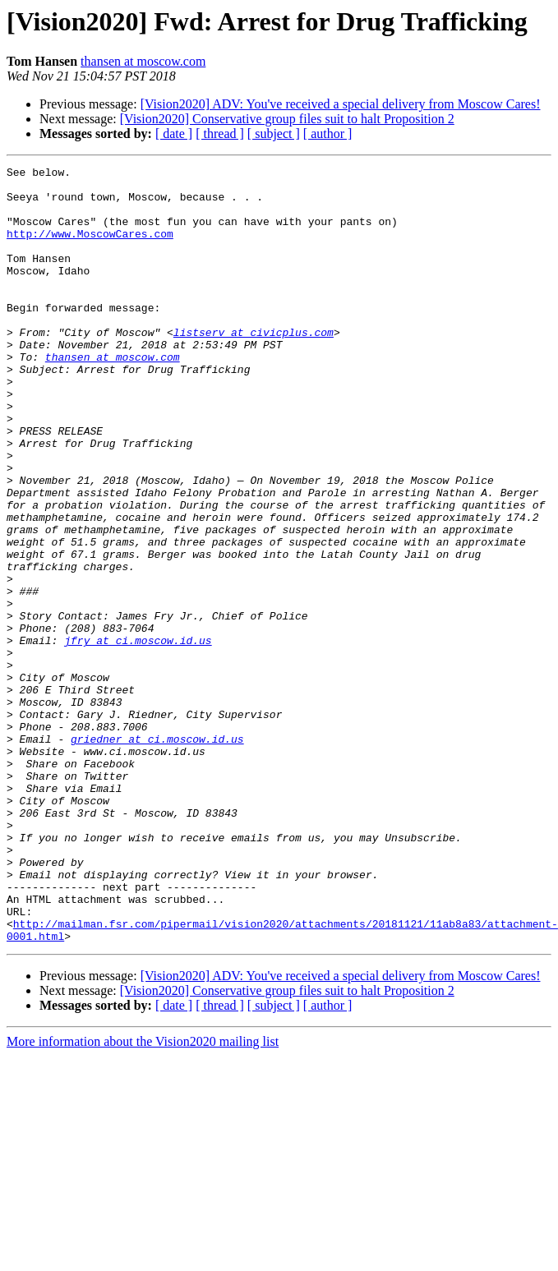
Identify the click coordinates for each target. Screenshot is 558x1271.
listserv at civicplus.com (253, 366)
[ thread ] (220, 133)
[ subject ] (273, 133)
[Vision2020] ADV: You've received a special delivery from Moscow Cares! (341, 104)
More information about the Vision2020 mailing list (143, 1197)
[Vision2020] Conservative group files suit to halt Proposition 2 (287, 119)
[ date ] (173, 133)
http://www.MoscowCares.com (90, 248)
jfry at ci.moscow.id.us (137, 736)
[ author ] (328, 133)
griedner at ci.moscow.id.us (157, 854)
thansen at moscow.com (143, 61)
